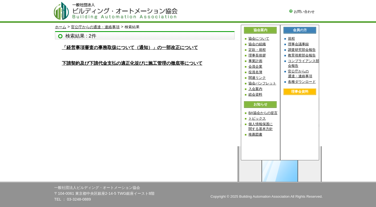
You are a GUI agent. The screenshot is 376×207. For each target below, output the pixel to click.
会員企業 (255, 66)
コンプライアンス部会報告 (303, 63)
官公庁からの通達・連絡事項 (95, 27)
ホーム (60, 27)
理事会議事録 (298, 44)
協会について (258, 38)
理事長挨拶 (257, 55)
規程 (291, 38)
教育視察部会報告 (302, 55)
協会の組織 (257, 44)
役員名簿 (255, 72)
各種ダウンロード (302, 82)
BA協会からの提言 (263, 113)
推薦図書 (255, 134)
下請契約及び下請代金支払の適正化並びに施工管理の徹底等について (132, 63)
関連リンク (257, 78)
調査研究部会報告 (302, 50)
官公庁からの (300, 73)
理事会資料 (299, 92)
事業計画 (255, 61)
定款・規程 (257, 50)
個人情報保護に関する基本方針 (260, 126)
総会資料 (255, 94)
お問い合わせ (302, 12)
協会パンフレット (262, 83)
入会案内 (255, 89)
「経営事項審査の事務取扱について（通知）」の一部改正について (130, 47)
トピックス (257, 118)
